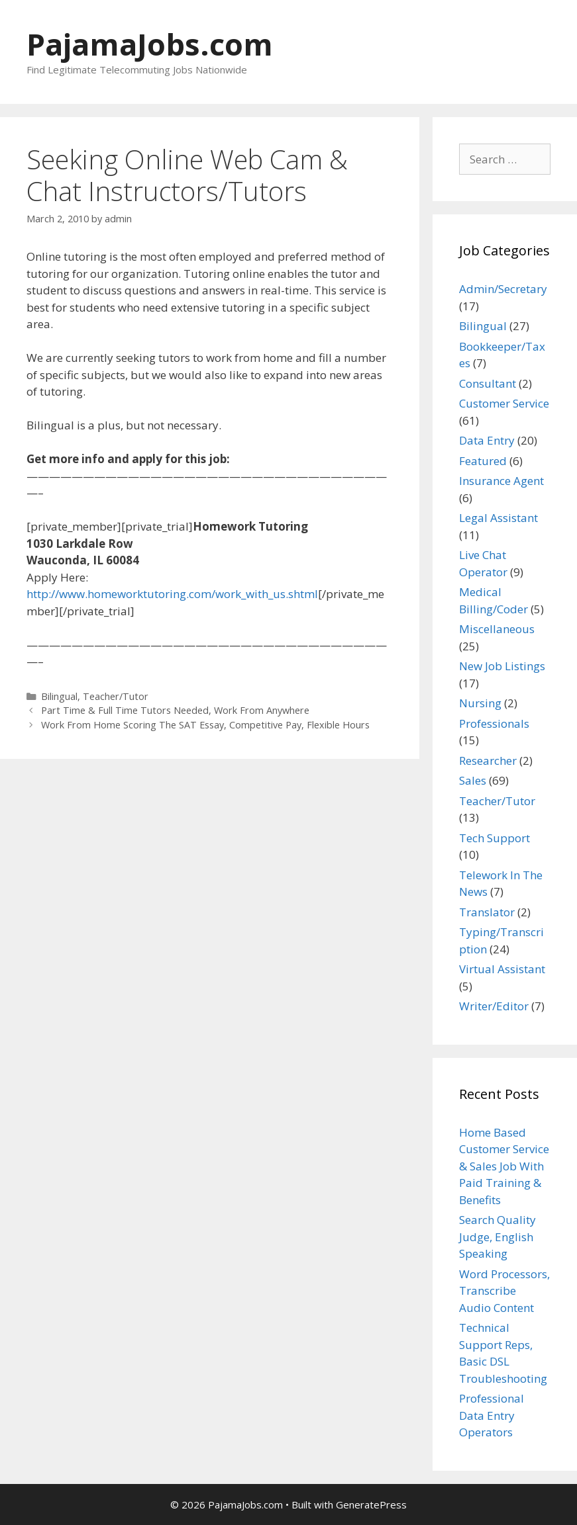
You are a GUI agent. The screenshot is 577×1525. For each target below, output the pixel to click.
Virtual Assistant (502, 969)
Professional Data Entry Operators (491, 1415)
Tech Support (494, 838)
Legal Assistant (498, 517)
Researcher (488, 760)
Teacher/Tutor (115, 696)
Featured (483, 460)
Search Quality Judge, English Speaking (497, 1236)
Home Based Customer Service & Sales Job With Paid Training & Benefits (504, 1166)
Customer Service (504, 403)
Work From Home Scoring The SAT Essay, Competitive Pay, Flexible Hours (205, 725)
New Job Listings (502, 666)
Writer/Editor (494, 1006)
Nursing (480, 703)
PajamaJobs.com (149, 44)
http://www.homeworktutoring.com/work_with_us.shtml (172, 593)
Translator (487, 912)
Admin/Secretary (503, 288)
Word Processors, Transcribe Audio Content (504, 1290)
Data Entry (487, 440)
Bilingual (59, 696)
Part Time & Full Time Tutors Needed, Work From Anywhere (175, 710)
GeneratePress (371, 1504)
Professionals (494, 723)
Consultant (487, 383)
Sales (472, 780)
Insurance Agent (501, 480)
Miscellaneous (497, 628)
